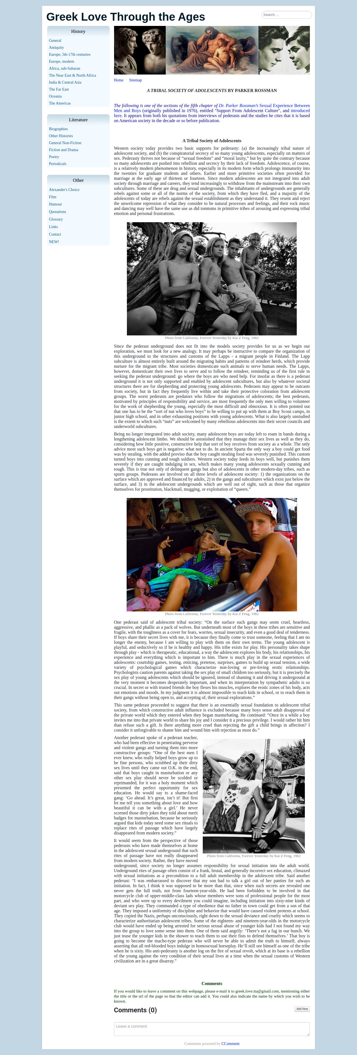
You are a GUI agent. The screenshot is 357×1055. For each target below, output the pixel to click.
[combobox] (286, 15)
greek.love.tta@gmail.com (257, 991)
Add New (302, 1008)
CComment (230, 1044)
